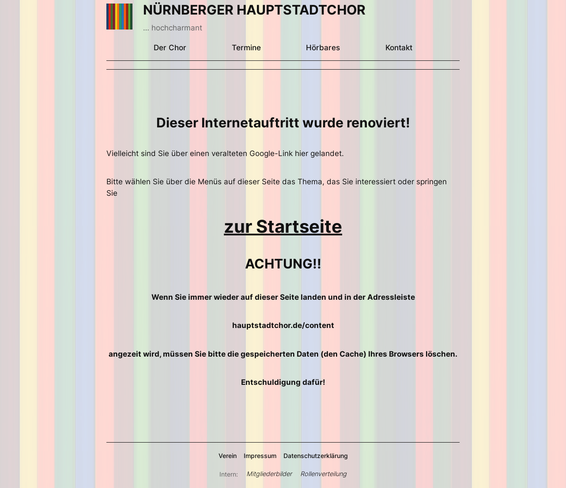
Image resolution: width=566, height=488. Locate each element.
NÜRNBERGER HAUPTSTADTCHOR (254, 10)
